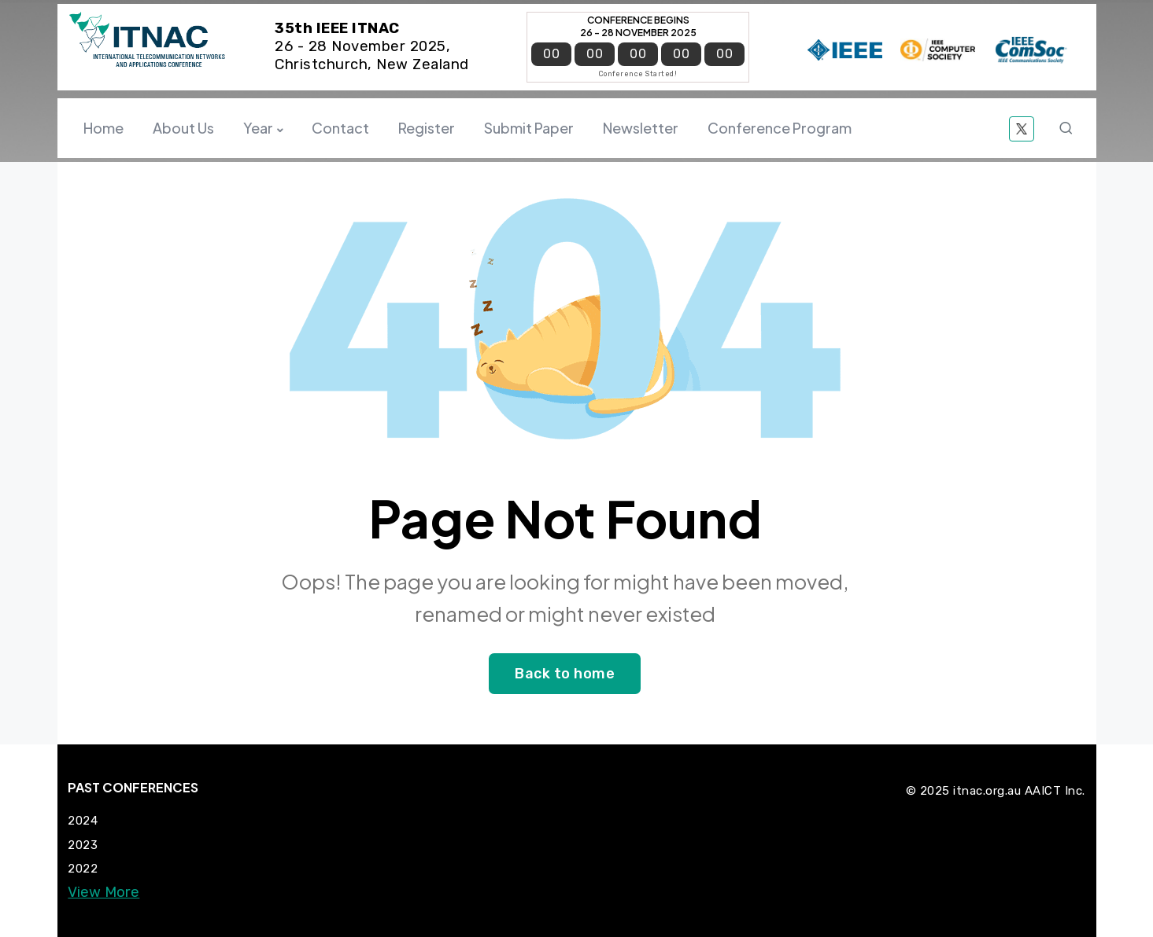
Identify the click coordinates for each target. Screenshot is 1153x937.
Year (258, 128)
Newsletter (640, 128)
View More (103, 893)
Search (1069, 128)
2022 (83, 869)
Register (426, 128)
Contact (340, 128)
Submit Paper (529, 128)
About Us (183, 128)
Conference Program (780, 128)
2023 (83, 845)
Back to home (565, 673)
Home (103, 128)
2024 (83, 821)
